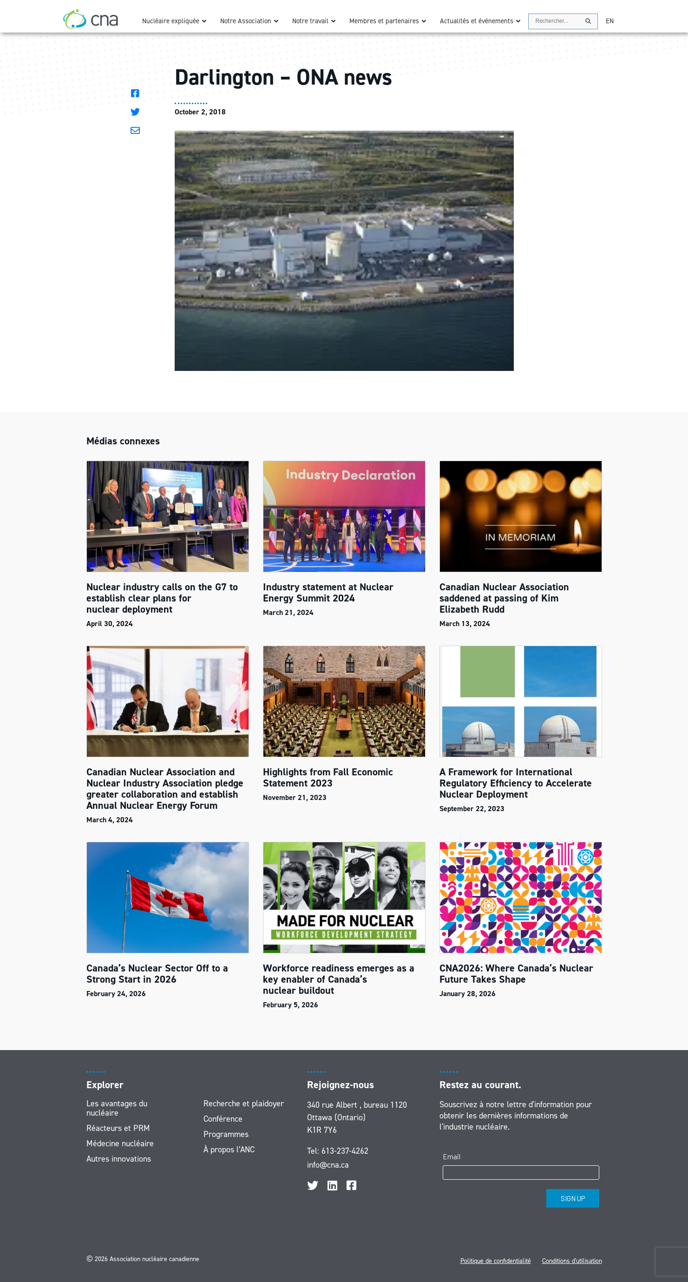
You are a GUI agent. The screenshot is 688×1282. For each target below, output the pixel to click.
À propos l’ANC (229, 1149)
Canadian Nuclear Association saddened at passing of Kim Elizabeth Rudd (504, 598)
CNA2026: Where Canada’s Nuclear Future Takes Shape (516, 973)
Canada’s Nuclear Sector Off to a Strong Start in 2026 (157, 973)
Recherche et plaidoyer (243, 1103)
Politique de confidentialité (495, 1260)
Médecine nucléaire (120, 1143)
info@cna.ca (328, 1164)
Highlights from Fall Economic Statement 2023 (328, 777)
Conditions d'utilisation (572, 1260)
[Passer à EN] (609, 21)
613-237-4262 (344, 1150)
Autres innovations (118, 1158)
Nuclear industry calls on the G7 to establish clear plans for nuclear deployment (162, 598)
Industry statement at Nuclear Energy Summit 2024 (328, 592)
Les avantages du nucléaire (116, 1108)
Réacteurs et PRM (118, 1128)
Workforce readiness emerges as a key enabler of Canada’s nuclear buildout (338, 979)
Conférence (222, 1118)
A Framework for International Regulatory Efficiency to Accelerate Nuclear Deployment (515, 783)
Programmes (226, 1134)
